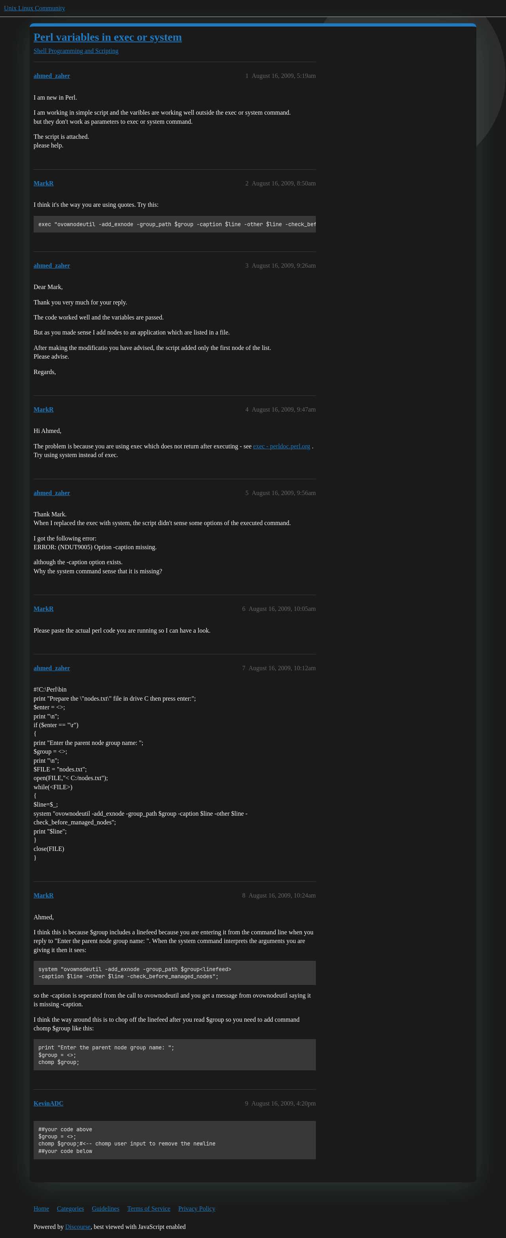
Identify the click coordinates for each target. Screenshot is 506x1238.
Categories (70, 1208)
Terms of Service (148, 1208)
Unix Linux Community (34, 8)
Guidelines (105, 1208)
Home (41, 1208)
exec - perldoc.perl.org (281, 446)
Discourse (78, 1226)
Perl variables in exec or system (108, 37)
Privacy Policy (196, 1208)
